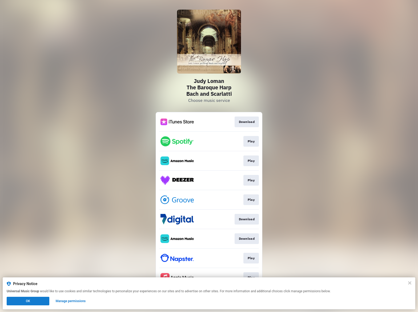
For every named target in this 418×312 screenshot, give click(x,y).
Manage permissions (71, 301)
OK (28, 301)
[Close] (409, 283)
